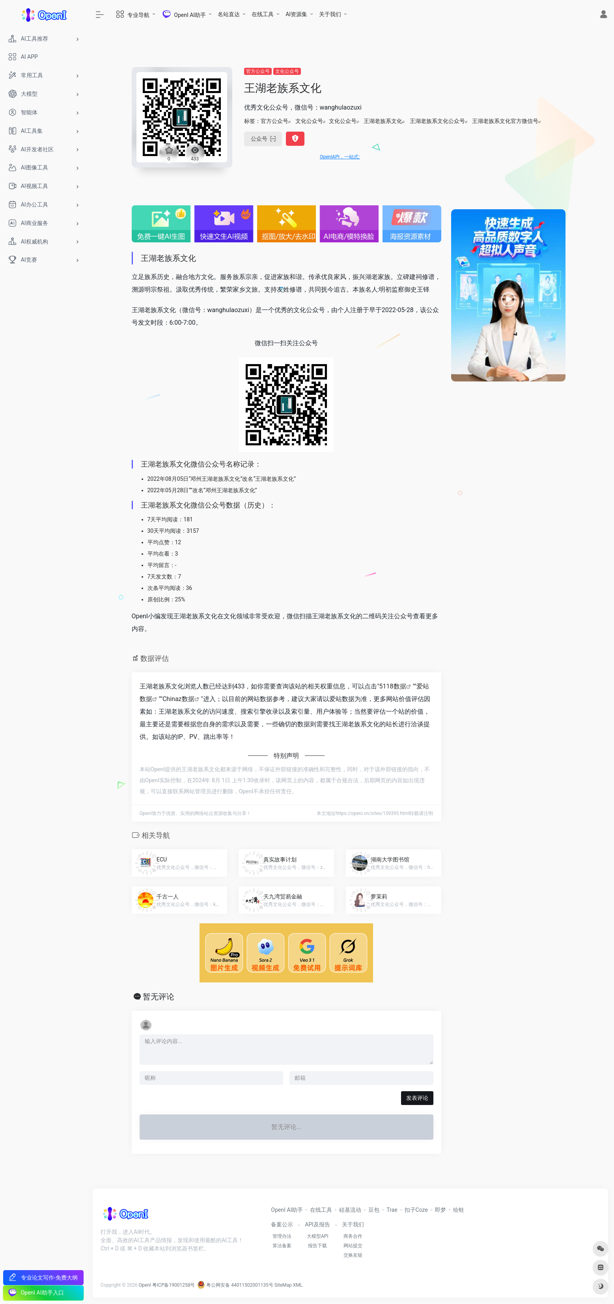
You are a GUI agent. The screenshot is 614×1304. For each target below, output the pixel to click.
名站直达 (229, 14)
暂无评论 (158, 996)
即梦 (440, 1210)
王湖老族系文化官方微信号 (505, 121)
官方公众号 (258, 71)
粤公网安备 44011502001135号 (235, 1285)
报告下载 (317, 1245)
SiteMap (283, 1285)
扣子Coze (416, 1210)
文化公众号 (287, 71)
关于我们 (330, 14)
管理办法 (281, 1236)
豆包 (373, 1210)
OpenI (145, 1285)
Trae (391, 1210)
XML (297, 1285)
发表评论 (417, 1098)
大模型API (317, 1236)
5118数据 (392, 686)
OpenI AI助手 (287, 1210)
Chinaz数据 (178, 699)
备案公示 (282, 1224)
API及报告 (317, 1224)
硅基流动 (350, 1210)
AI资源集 (296, 14)
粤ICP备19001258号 (173, 1285)
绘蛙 (458, 1210)
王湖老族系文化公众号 (437, 121)
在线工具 (263, 14)
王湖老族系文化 (383, 121)
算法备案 (281, 1245)
